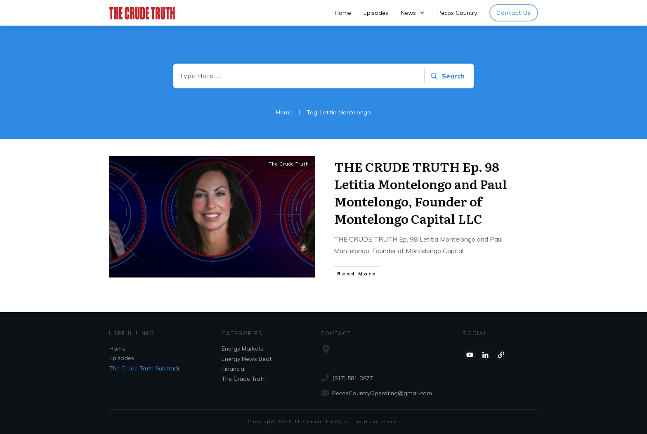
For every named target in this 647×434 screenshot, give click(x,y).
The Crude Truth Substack (144, 368)
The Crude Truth (289, 164)
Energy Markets (242, 348)
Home (117, 348)
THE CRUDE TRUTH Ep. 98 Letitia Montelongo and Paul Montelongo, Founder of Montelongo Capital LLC (420, 192)
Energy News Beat (247, 359)
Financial (234, 368)
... (467, 251)
